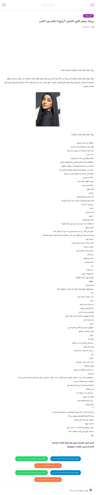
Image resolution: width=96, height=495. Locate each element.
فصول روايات (88, 16)
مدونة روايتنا (73, 490)
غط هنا (54, 443)
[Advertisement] (48, 44)
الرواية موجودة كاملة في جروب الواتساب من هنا (31, 458)
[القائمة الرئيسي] (92, 5)
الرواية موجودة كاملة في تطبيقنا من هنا (48, 465)
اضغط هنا (70, 446)
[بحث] (3, 5)
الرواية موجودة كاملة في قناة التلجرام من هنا (65, 458)
